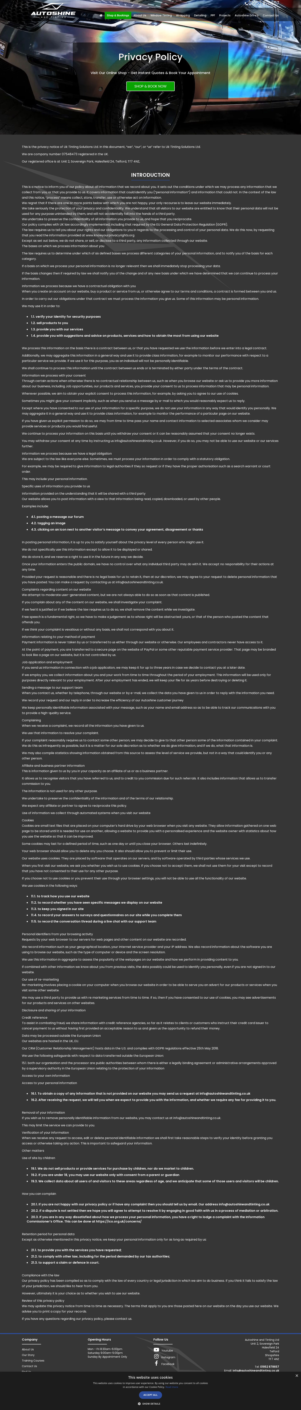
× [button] (296, 1375)
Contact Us (271, 15)
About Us (139, 15)
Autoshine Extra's (247, 15)
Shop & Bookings (118, 15)
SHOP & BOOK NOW (150, 86)
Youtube (163, 1349)
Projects (225, 15)
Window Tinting (161, 15)
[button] (150, 1403)
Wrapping (183, 15)
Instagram (164, 1356)
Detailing (200, 15)
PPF (213, 15)
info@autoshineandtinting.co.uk (256, 1370)
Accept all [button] (150, 1395)
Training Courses (33, 1360)
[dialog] (150, 1391)
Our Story (28, 1355)
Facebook (163, 1363)
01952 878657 (264, 3)
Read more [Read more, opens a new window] (171, 1387)
